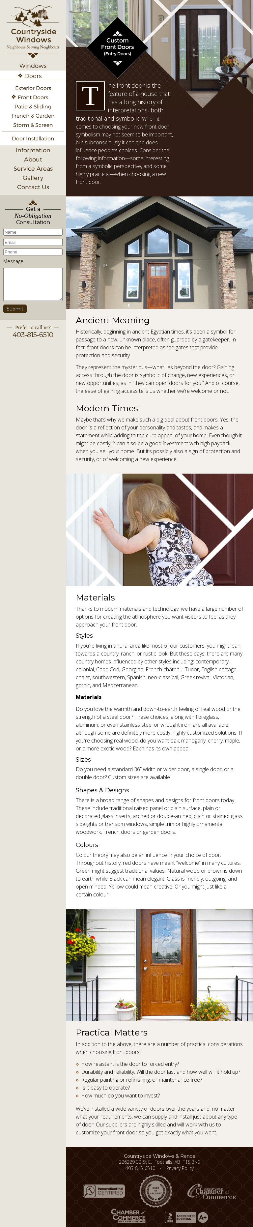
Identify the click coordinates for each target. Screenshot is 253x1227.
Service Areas (33, 168)
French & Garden (33, 116)
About (33, 159)
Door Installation (33, 138)
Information (33, 150)
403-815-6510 (33, 335)
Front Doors (33, 97)
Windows (32, 65)
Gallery (33, 177)
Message (13, 261)
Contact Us (33, 187)
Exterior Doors (33, 88)
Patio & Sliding (32, 106)
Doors (33, 76)
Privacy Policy (180, 1168)
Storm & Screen (33, 125)
